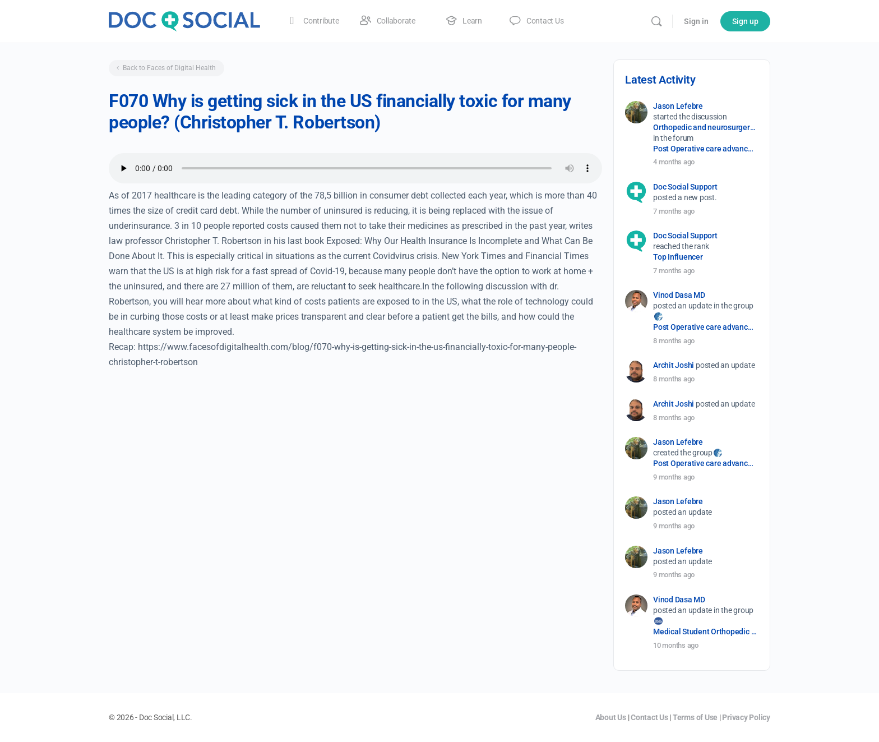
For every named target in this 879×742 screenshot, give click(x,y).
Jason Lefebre (678, 106)
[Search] (656, 21)
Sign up (745, 21)
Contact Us (649, 717)
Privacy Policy (746, 717)
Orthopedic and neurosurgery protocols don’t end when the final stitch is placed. (705, 127)
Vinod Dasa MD (679, 295)
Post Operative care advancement (705, 148)
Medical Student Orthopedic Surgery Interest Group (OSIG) (705, 631)
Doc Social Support (685, 186)
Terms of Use (695, 717)
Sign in (696, 21)
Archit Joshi (673, 365)
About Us (610, 717)
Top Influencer (678, 256)
